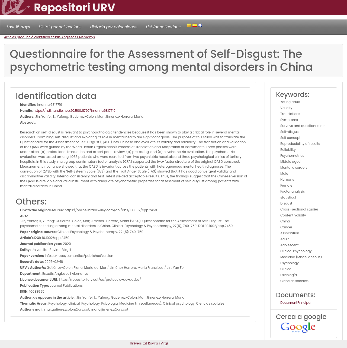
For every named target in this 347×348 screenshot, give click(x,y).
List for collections (163, 27)
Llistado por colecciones (113, 27)
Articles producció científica (26, 37)
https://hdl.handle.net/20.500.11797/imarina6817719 (74, 110)
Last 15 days (18, 27)
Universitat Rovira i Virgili (149, 343)
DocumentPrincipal (295, 302)
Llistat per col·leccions (60, 27)
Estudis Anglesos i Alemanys (72, 37)
